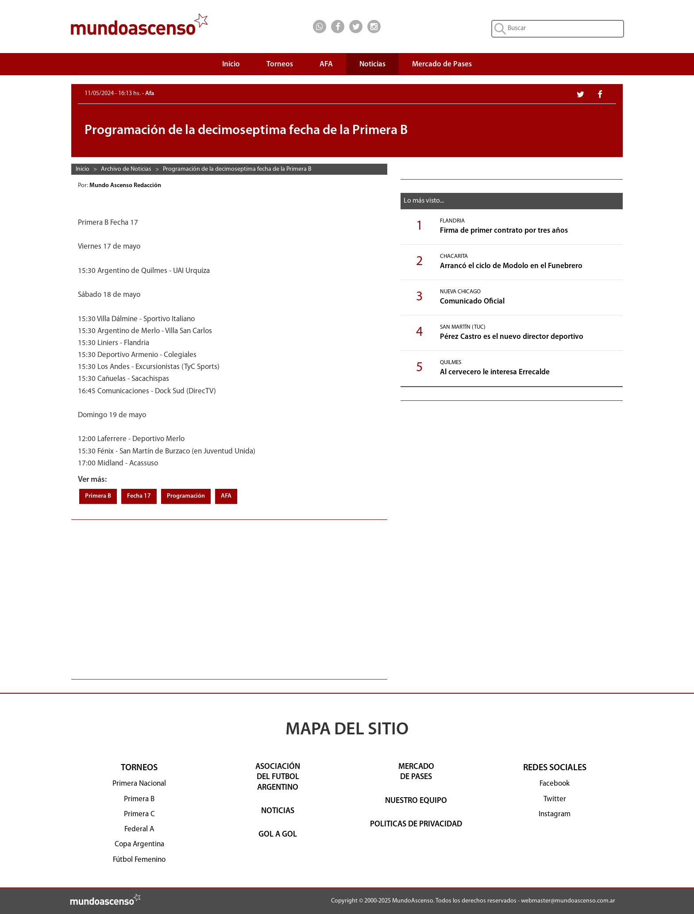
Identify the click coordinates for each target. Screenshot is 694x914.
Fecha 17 (139, 496)
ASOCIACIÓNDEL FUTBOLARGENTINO (277, 777)
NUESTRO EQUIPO (416, 801)
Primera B (98, 496)
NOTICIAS (277, 811)
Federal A (139, 829)
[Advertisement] (229, 595)
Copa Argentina (139, 844)
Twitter (555, 799)
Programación (186, 496)
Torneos (279, 67)
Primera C (139, 814)
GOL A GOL (277, 834)
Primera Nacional (139, 783)
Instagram (555, 814)
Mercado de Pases (442, 64)
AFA (326, 64)
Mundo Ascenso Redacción (125, 185)
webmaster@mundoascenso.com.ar (568, 901)
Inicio (231, 64)
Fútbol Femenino (139, 860)
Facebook (555, 783)
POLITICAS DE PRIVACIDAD (416, 824)
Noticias (372, 64)
